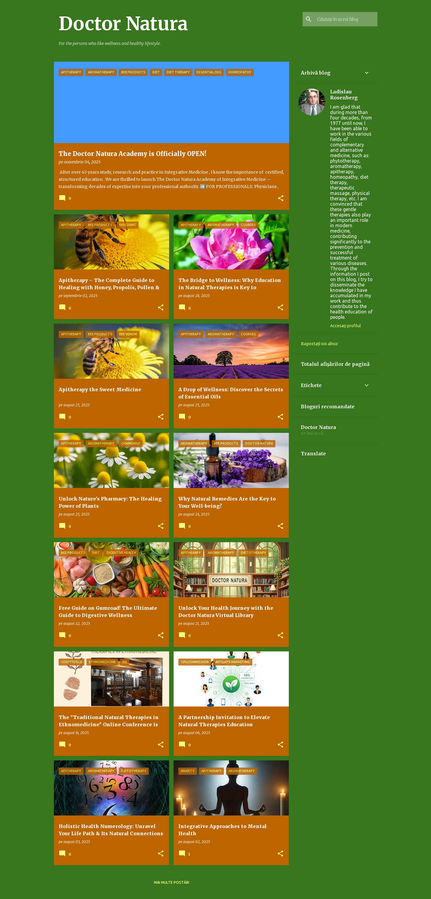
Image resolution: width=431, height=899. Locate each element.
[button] (280, 199)
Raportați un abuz (319, 343)
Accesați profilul (345, 325)
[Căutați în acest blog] (346, 19)
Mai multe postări (171, 882)
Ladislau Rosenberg (344, 95)
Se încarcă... (313, 433)
